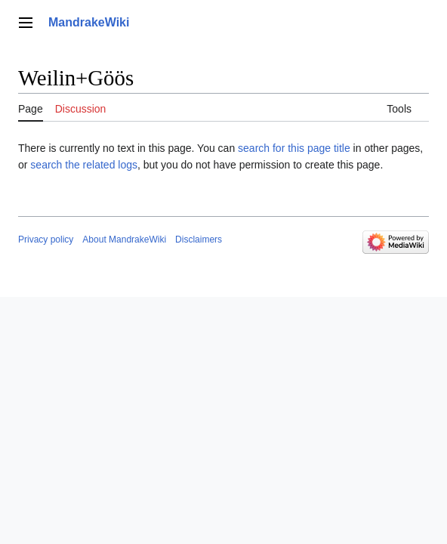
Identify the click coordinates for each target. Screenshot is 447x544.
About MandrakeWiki (124, 239)
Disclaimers (198, 239)
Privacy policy (45, 239)
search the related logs (83, 165)
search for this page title (294, 148)
